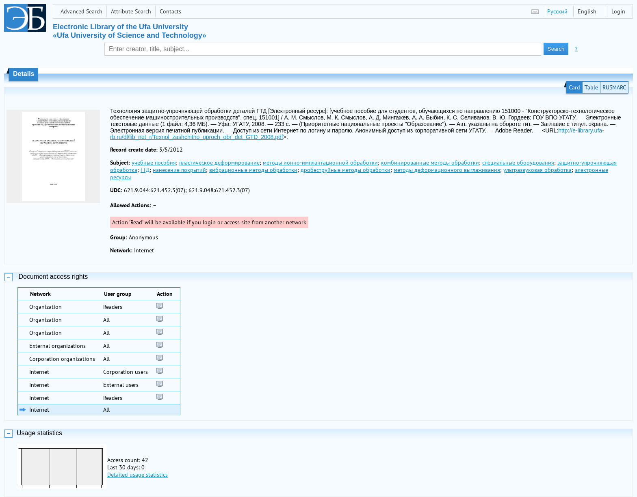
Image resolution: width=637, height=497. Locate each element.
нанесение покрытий (179, 170)
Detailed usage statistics (137, 474)
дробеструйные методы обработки (345, 170)
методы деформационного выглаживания (447, 170)
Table (591, 87)
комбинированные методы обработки (430, 162)
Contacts (170, 11)
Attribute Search (131, 11)
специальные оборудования (518, 162)
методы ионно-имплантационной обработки (320, 162)
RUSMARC (614, 87)
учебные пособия (154, 162)
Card (574, 87)
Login (618, 11)
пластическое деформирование (219, 162)
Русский (557, 11)
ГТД (145, 170)
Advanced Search (81, 11)
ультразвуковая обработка (537, 170)
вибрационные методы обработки (253, 170)
